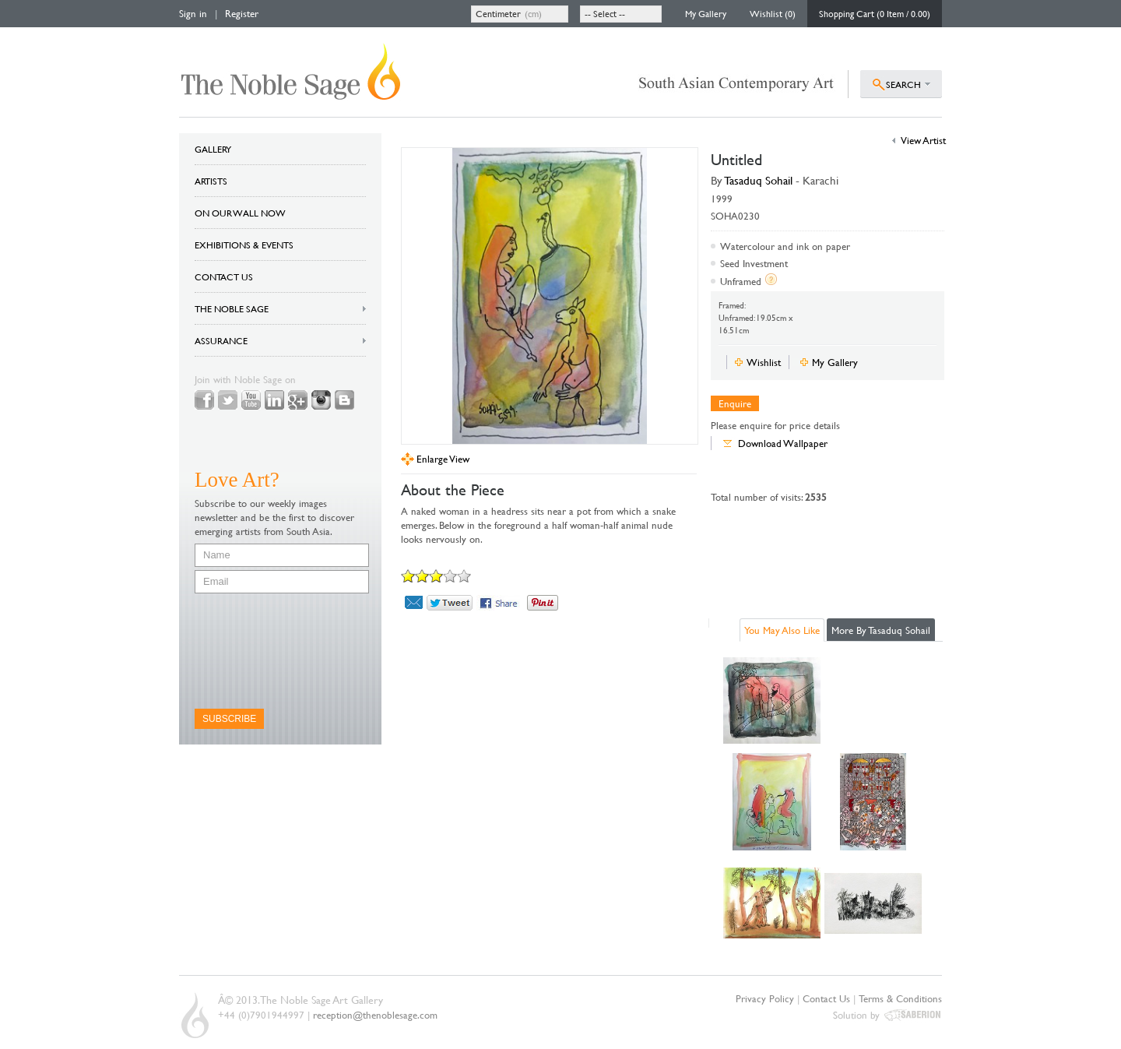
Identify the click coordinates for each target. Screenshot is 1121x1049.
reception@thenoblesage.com (375, 1015)
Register (241, 13)
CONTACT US (224, 276)
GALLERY (213, 149)
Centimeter (498, 13)
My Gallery (705, 13)
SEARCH (903, 84)
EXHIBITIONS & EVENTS (244, 245)
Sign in (193, 13)
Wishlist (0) (773, 13)
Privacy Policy (765, 998)
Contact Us (826, 998)
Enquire (735, 403)
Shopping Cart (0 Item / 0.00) (874, 13)
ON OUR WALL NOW (240, 213)
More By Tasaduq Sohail (880, 630)
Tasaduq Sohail (758, 180)
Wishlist (764, 362)
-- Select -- (605, 13)
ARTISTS (211, 181)
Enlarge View (442, 459)
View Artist (923, 140)
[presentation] (258, 651)
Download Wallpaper (783, 443)
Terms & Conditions (900, 998)
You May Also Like (782, 630)
